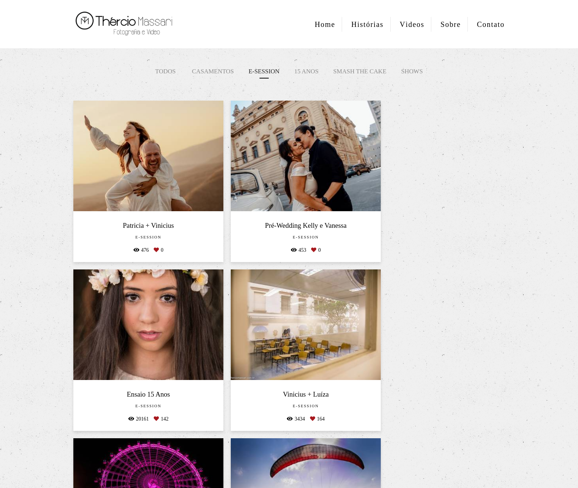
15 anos (306, 71)
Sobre (451, 24)
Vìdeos (412, 24)
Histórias (367, 24)
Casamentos (213, 71)
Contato (491, 24)
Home (325, 24)
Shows (412, 71)
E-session (263, 71)
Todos (165, 71)
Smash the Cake (359, 71)
